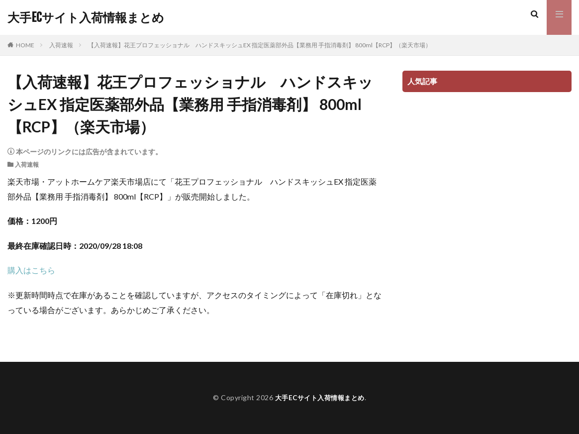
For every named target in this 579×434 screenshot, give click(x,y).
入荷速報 (61, 45)
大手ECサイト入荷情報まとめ (85, 17)
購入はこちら (31, 270)
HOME (25, 45)
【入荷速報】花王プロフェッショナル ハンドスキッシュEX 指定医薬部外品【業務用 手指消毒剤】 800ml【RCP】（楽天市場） (259, 45)
